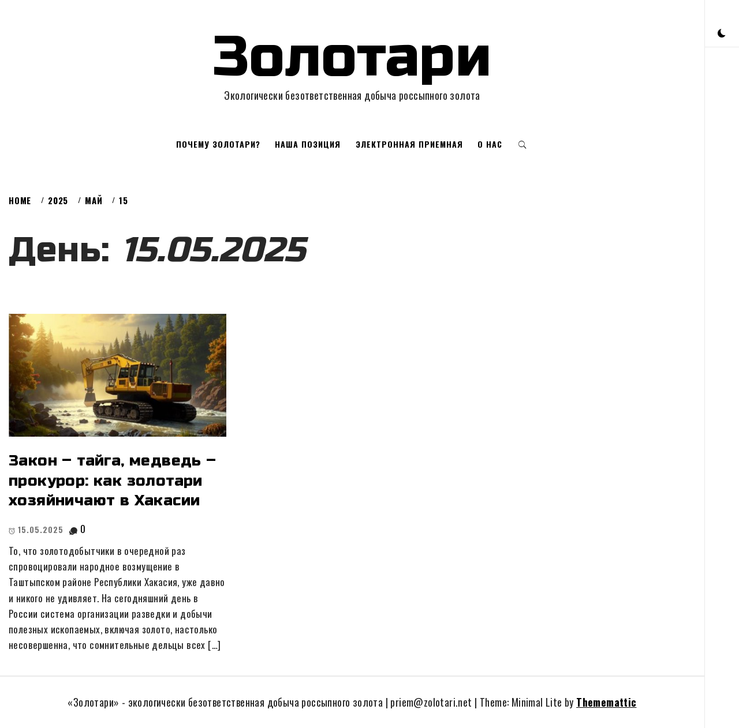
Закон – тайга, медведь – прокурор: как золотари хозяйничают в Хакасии (113, 480)
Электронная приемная (409, 144)
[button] (722, 32)
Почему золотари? (218, 144)
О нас (489, 144)
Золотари (352, 57)
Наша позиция (308, 144)
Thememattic (606, 702)
